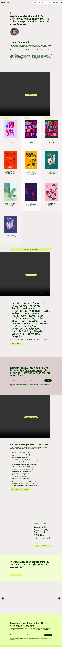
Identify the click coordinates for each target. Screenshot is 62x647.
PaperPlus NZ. (33, 333)
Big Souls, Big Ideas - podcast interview (21, 480)
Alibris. (40, 318)
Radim (4, 2)
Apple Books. (33, 328)
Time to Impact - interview (18, 476)
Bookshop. (32, 321)
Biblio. (22, 321)
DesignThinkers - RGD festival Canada (21, 452)
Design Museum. (19, 310)
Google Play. (17, 336)
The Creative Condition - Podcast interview (22, 469)
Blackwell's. (37, 303)
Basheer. (43, 323)
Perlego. (15, 313)
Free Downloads (40, 2)
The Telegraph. (30, 326)
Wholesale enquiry (16, 343)
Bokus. (36, 313)
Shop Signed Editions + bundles (31, 249)
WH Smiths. (34, 310)
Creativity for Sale (41, 51)
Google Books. (18, 328)
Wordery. (26, 313)
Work (54, 2)
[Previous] (3, 598)
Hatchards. (16, 318)
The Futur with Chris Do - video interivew (21, 459)
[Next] (59, 598)
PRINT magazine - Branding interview (20, 455)
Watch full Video (31, 274)
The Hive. (15, 308)
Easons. (46, 310)
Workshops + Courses (31, 417)
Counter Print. (17, 333)
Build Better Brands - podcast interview (21, 473)
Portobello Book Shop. (21, 331)
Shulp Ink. (38, 331)
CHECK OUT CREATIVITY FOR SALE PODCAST (20, 489)
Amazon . (16, 323)
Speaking (50, 2)
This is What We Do (16, 575)
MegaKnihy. (29, 318)
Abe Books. (35, 305)
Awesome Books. (19, 305)
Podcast (57, 2)
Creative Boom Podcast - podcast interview (22, 466)
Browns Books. (35, 316)
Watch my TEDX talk (31, 94)
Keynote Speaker (36, 523)
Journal (46, 2)
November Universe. (20, 303)
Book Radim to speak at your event (42, 546)
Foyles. (43, 321)
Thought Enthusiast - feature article (20, 462)
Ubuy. (14, 321)
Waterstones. (29, 308)
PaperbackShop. (19, 316)
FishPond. (16, 326)
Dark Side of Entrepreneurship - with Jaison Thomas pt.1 (25, 483)
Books (35, 2)
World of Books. (30, 323)
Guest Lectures (43, 523)
